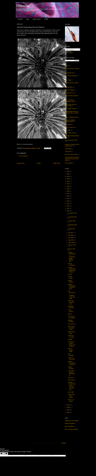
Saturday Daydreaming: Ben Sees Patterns (72, 270)
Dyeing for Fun (69, 93)
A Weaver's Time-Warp (71, 358)
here (21, 144)
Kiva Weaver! (71, 380)
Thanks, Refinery (71, 281)
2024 (68, 176)
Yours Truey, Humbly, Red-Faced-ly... (71, 373)
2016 (68, 196)
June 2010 (71, 235)
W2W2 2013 (68, 151)
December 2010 (72, 213)
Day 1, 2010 (71, 392)
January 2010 (71, 249)
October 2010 (71, 221)
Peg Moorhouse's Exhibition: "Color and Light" (71, 294)
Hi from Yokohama (71, 264)
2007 (68, 410)
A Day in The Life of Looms (71, 396)
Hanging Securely (71, 320)
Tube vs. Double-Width (70, 350)
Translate (69, 52)
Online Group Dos (70, 127)
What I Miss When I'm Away (71, 302)
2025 (68, 174)
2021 (68, 183)
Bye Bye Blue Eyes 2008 (71, 83)
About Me (20, 19)
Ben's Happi (68, 80)
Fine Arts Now (72, 324)
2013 (68, 203)
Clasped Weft (68, 87)
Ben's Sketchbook (69, 426)
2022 (68, 181)
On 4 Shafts (68, 124)
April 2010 (71, 240)
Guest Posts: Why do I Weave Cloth (71, 105)
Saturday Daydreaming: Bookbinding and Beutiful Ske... (72, 257)
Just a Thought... (71, 354)
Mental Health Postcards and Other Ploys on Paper (71, 112)
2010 (68, 211)
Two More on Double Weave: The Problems (71, 344)
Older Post (56, 163)
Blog (27, 19)
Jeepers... (70, 314)
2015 (68, 198)
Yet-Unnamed (68, 163)
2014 (68, 201)
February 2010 (72, 245)
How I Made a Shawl (70, 108)
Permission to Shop (71, 332)
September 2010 (72, 225)
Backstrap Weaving (71, 307)
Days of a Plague (69, 90)
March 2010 (71, 242)
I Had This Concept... (71, 336)
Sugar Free (71, 377)
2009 (68, 405)
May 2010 (71, 237)
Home (39, 163)
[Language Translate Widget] (72, 49)
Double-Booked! (70, 367)
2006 (68, 412)
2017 (68, 193)
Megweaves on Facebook (71, 420)
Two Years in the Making (71, 317)
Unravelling (22, 6)
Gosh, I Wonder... (71, 310)
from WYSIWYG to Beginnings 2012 (70, 100)
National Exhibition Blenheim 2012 (70, 120)
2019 (68, 188)
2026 (68, 171)
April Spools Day (69, 73)
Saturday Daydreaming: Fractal (72, 363)
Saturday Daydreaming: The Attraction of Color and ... (72, 386)
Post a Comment (23, 156)
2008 (68, 407)
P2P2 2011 (67, 130)
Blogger (64, 443)
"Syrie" (67, 65)
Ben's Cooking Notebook (71, 429)
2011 (68, 208)
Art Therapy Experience (71, 75)
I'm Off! (70, 274)
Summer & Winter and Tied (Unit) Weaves (72, 145)
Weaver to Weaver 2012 (71, 154)
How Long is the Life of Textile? (71, 328)
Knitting (70, 339)
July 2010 (70, 232)
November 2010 (72, 217)
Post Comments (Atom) (42, 168)
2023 (68, 179)
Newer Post (20, 163)
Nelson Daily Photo (70, 423)
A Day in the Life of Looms (72, 68)
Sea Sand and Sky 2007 (71, 140)
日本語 (46, 19)
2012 (68, 206)
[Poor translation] (5, 453)
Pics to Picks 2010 (70, 133)
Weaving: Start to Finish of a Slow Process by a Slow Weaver (72, 159)
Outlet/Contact (37, 19)
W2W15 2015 (68, 148)
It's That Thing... (70, 277)
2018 (68, 191)
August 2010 (71, 228)
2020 (68, 186)
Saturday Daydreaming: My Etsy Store (72, 287)
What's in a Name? (71, 400)
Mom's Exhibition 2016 (71, 117)
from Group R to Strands (71, 95)
